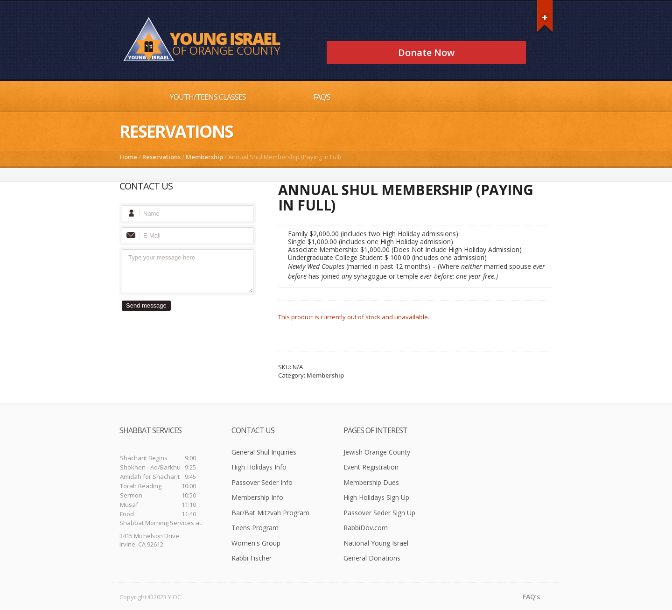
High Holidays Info (259, 467)
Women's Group (255, 543)
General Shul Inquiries (263, 452)
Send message (146, 305)
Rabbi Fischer (251, 558)
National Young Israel (375, 543)
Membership (204, 157)
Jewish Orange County (376, 452)
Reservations (161, 157)
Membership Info (257, 497)
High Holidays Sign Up (376, 497)
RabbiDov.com (365, 527)
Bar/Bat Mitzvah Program (270, 512)
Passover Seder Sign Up (379, 512)
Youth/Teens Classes (208, 97)
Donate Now (426, 52)
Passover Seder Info (262, 482)
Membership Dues (371, 482)
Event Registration (371, 467)
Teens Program (255, 527)
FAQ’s (321, 97)
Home (128, 157)
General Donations (371, 558)
